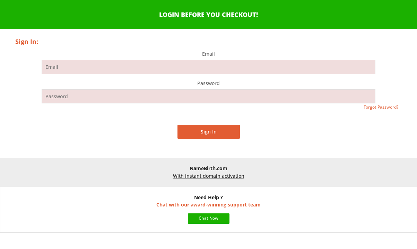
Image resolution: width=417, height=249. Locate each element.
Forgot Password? (381, 107)
